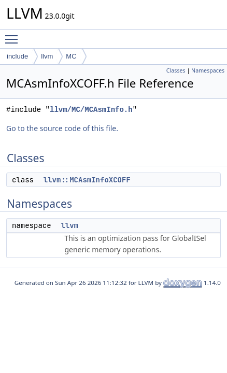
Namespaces (207, 70)
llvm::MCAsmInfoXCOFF (87, 179)
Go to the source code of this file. (62, 128)
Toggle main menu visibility (14, 35)
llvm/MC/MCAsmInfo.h (91, 109)
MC (71, 56)
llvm (47, 56)
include (17, 56)
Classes (176, 70)
